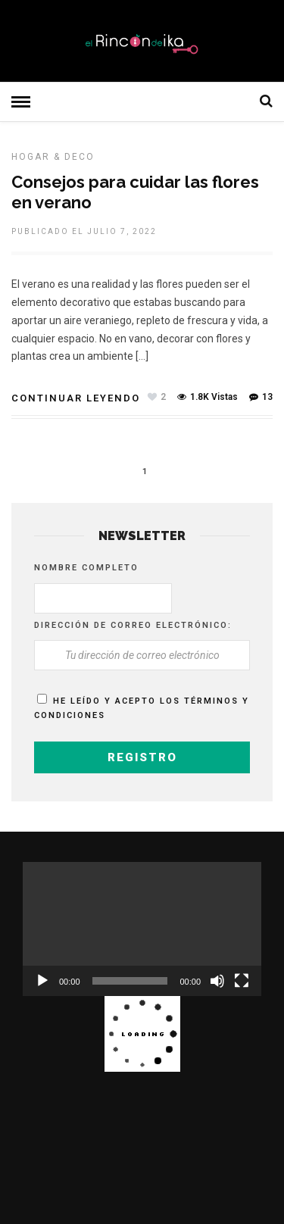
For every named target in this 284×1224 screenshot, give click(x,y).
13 (261, 397)
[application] (142, 929)
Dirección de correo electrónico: (133, 625)
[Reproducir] (42, 980)
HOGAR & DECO (53, 156)
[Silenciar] (217, 980)
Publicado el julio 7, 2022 (84, 231)
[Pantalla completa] (241, 980)
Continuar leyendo (75, 398)
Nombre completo (86, 568)
